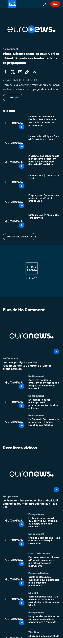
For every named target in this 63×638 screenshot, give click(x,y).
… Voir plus (13, 97)
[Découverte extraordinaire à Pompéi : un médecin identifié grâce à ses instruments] (44, 562)
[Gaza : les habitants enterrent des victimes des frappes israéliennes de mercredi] (44, 384)
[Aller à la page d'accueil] (12, 4)
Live (55, 4)
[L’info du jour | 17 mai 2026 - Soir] (44, 182)
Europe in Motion (38, 573)
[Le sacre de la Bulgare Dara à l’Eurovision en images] (44, 143)
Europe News (10, 496)
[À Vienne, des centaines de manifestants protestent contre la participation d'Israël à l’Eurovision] (44, 162)
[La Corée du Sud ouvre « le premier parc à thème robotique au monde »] (44, 423)
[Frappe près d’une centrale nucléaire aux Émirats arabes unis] (44, 202)
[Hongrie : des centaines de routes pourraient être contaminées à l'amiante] (44, 621)
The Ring (33, 632)
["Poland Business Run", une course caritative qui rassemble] (44, 542)
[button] (19, 236)
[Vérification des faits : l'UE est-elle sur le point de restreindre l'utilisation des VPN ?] (44, 601)
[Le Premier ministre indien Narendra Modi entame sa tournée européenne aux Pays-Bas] (31, 504)
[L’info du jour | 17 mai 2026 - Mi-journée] (44, 221)
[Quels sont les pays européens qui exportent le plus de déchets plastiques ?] (44, 581)
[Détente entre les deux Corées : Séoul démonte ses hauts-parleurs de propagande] (44, 123)
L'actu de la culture (39, 553)
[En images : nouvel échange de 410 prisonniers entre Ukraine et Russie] (44, 404)
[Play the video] (31, 29)
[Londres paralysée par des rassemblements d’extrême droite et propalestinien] (31, 366)
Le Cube (33, 592)
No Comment (10, 358)
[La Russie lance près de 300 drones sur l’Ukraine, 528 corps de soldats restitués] (44, 522)
